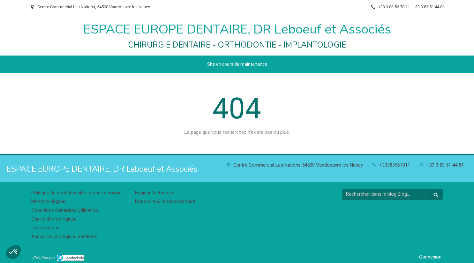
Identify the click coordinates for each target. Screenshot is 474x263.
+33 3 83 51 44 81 (445, 165)
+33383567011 (394, 165)
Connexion (430, 257)
